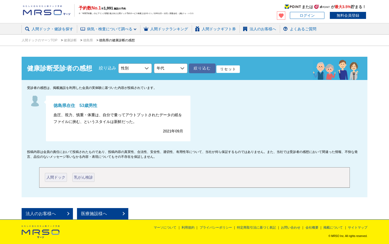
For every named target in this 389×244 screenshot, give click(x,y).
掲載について (333, 227)
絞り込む (202, 68)
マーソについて (165, 227)
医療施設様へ (94, 213)
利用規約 (188, 227)
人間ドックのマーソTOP (40, 40)
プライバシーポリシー (216, 227)
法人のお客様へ (41, 213)
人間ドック (55, 177)
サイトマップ (357, 227)
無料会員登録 (348, 15)
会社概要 (312, 227)
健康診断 (70, 40)
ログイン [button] (307, 15)
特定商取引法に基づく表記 (256, 227)
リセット (228, 69)
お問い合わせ (290, 227)
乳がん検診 (83, 177)
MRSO (40, 232)
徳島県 (88, 40)
